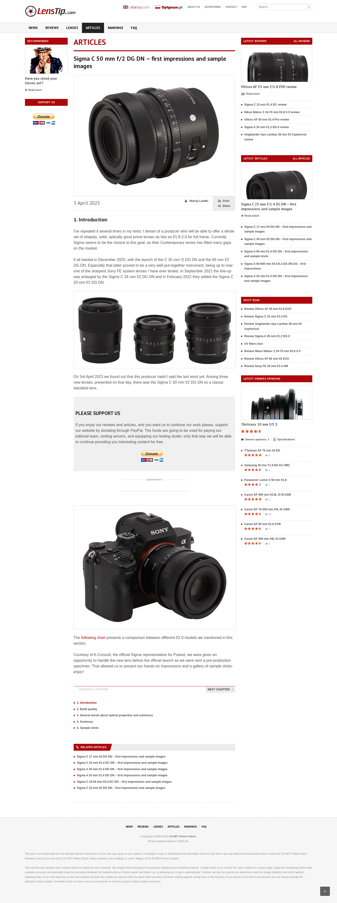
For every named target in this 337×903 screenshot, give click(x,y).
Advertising (212, 7)
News (33, 28)
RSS (244, 7)
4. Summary (85, 721)
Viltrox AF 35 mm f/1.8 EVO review (269, 86)
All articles (301, 158)
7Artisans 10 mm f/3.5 (259, 424)
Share (224, 206)
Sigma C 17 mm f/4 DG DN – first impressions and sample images (121, 756)
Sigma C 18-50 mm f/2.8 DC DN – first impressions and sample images (124, 781)
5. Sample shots (88, 728)
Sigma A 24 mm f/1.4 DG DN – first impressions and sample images (122, 775)
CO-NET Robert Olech (182, 836)
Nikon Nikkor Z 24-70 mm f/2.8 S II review (272, 112)
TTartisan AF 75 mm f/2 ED (262, 450)
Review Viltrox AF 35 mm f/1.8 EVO (267, 309)
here (61, 881)
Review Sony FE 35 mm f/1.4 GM (266, 366)
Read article (250, 216)
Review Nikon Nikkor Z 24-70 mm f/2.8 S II (272, 351)
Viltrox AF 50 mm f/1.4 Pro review (266, 119)
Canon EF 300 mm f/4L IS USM (264, 538)
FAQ (134, 28)
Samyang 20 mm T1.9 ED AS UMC (267, 465)
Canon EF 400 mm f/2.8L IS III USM (267, 494)
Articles (93, 28)
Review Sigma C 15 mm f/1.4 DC (266, 316)
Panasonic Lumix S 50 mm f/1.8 (265, 480)
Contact (231, 7)
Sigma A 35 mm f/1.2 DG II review (266, 127)
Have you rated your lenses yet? (41, 80)
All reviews (302, 41)
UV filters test (253, 343)
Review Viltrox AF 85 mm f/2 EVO (266, 358)
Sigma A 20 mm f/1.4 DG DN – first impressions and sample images (122, 769)
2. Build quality (87, 709)
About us (193, 7)
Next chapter (220, 689)
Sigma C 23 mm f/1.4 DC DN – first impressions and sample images (122, 762)
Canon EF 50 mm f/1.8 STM (262, 524)
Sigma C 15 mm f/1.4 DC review (265, 104)
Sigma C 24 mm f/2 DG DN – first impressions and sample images (121, 788)
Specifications (284, 439)
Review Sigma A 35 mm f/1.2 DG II (267, 336)
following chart (93, 638)
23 (268, 514)
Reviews (52, 28)
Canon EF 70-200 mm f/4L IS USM (267, 509)
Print (223, 201)
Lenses (72, 28)
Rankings (115, 28)
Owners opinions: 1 (255, 439)
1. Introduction (87, 702)
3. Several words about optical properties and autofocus (115, 715)
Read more (33, 90)
